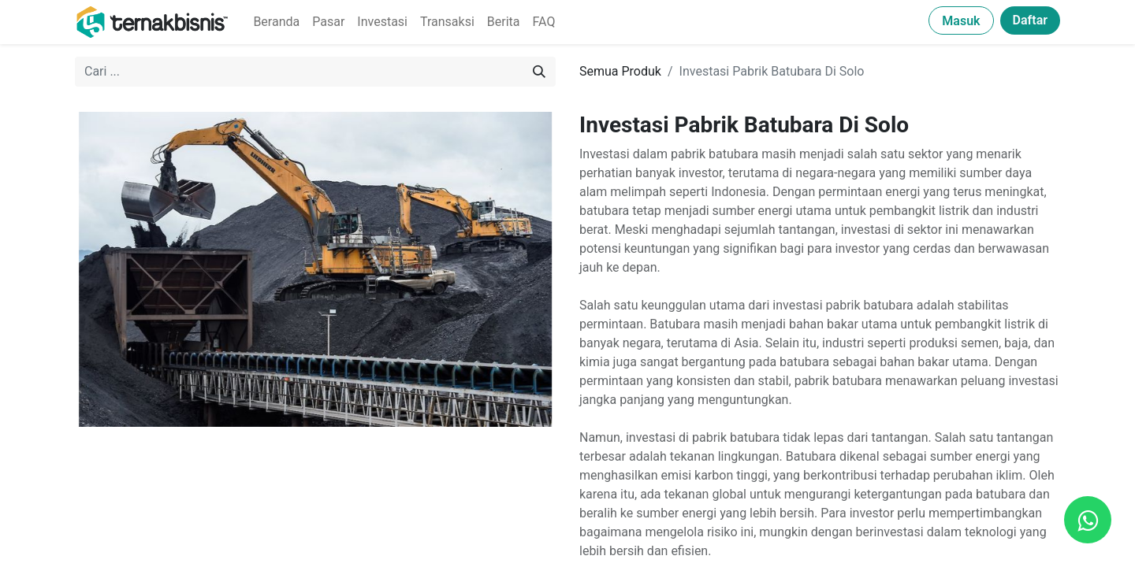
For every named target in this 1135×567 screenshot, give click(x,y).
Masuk (961, 20)
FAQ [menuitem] (544, 21)
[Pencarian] (539, 72)
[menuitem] (276, 22)
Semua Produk (620, 71)
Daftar (1030, 20)
